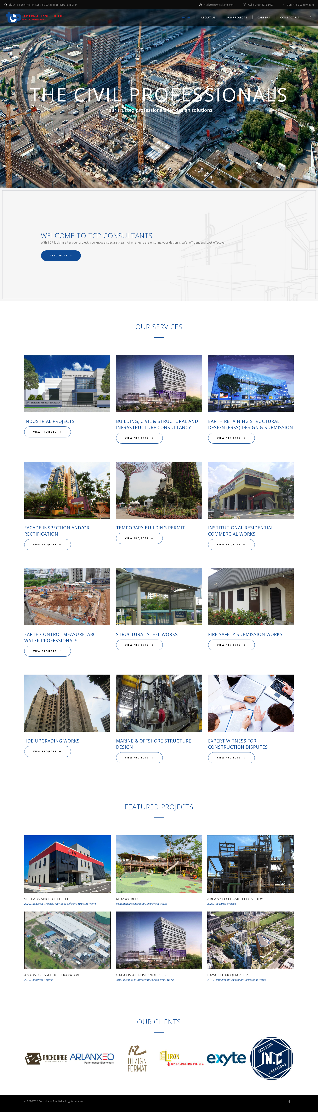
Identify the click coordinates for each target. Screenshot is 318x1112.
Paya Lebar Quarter (227, 975)
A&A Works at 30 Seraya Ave (52, 975)
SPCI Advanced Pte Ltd (47, 898)
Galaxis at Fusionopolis (141, 975)
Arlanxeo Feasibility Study (235, 898)
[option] (46, 1059)
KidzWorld (127, 898)
